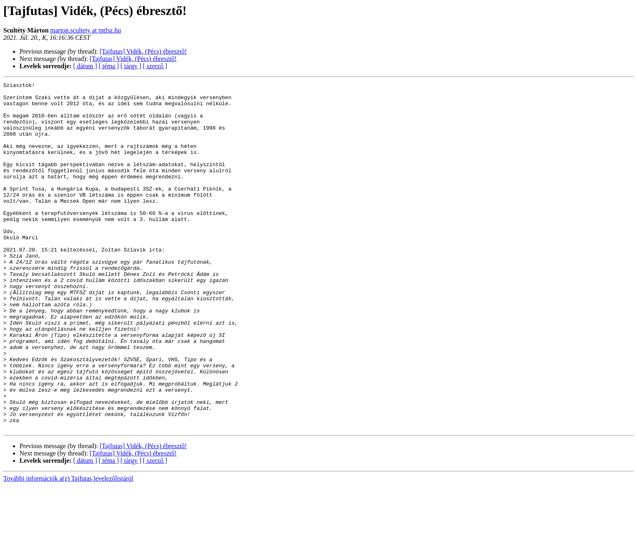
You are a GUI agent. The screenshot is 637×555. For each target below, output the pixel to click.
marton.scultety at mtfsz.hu (85, 30)
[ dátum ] (85, 66)
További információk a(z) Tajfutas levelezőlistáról (68, 547)
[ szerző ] (155, 66)
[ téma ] (109, 66)
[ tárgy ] (131, 66)
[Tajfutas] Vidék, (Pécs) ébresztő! (143, 51)
